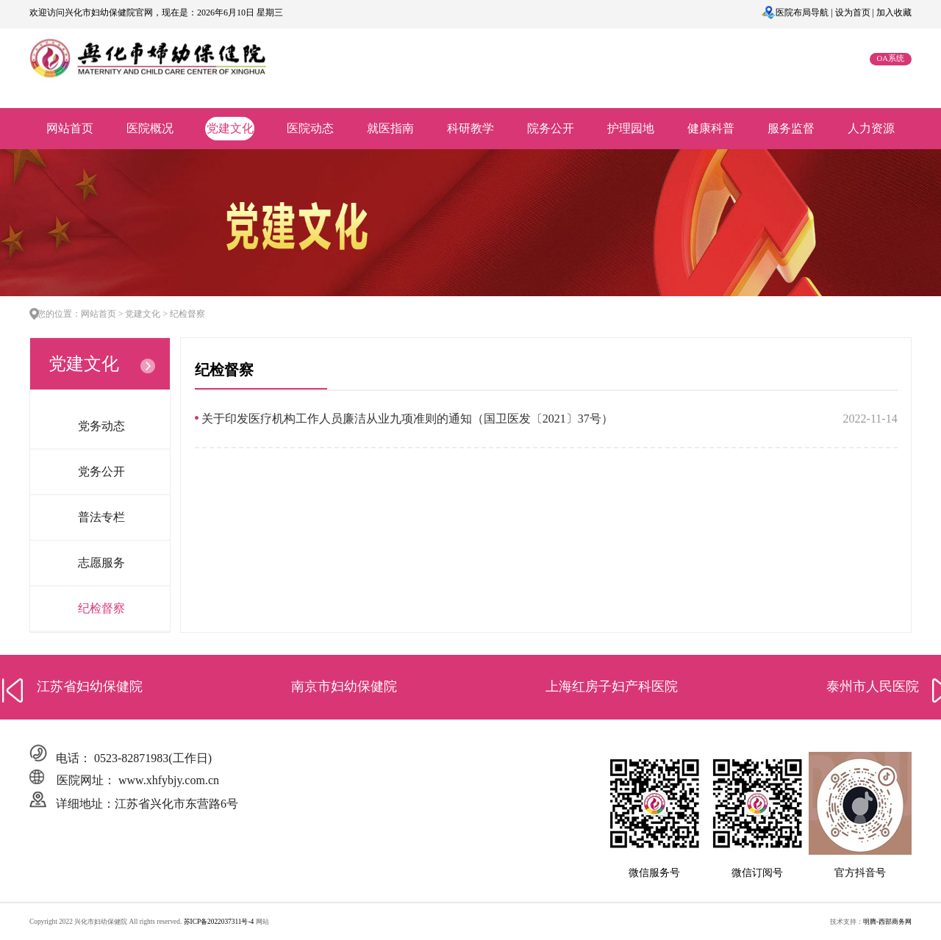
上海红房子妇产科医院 (611, 686)
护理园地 (630, 128)
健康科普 (710, 128)
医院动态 (310, 128)
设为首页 (852, 12)
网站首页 (69, 128)
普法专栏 (101, 517)
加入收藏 (894, 12)
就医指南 (390, 128)
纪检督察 (101, 608)
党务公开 (101, 471)
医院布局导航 (802, 12)
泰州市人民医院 (872, 686)
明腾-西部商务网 (887, 921)
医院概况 (149, 128)
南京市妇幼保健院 (344, 686)
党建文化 (230, 128)
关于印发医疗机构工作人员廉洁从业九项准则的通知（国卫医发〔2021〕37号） (407, 418)
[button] (13, 690)
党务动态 (101, 426)
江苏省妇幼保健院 (90, 686)
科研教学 (470, 128)
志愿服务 (101, 562)
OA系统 (890, 58)
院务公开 (550, 128)
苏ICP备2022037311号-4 (220, 921)
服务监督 (791, 128)
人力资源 (871, 128)
